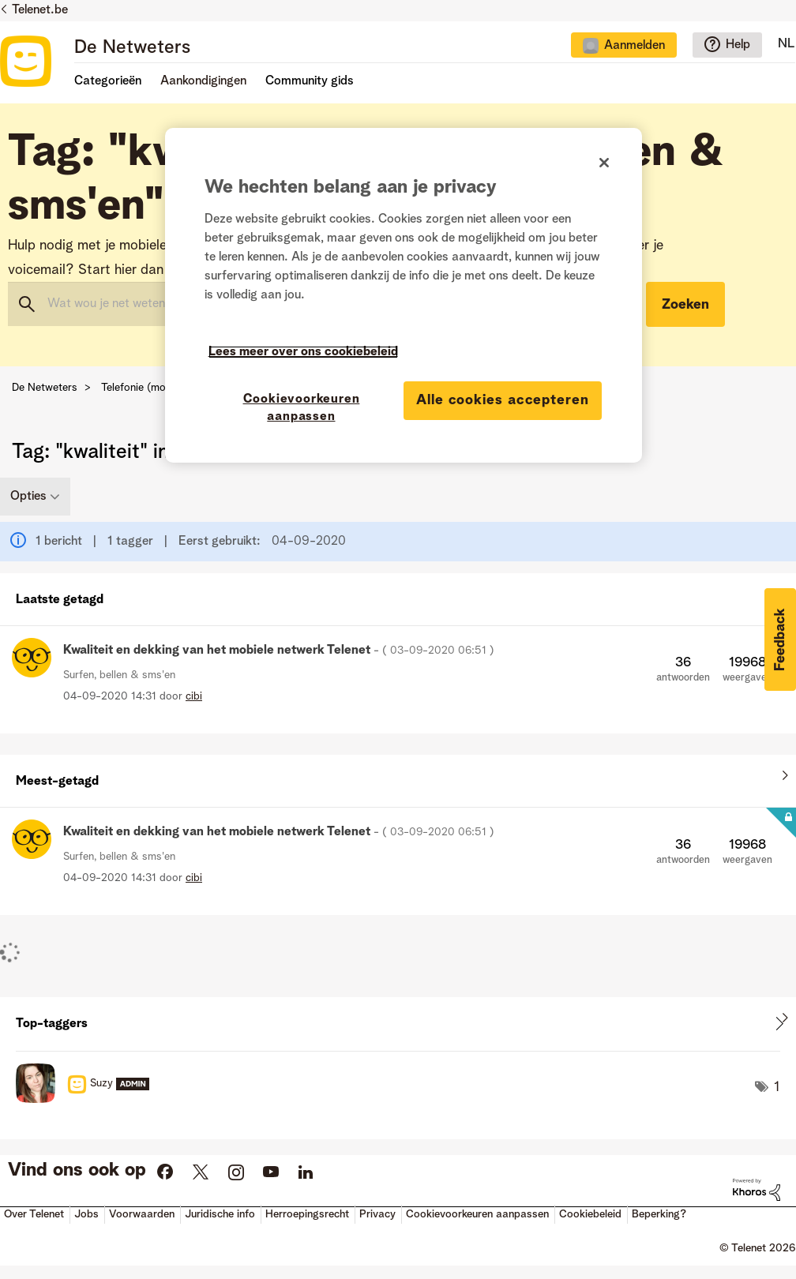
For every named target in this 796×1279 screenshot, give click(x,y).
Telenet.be (40, 10)
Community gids (309, 81)
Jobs (86, 1214)
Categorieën (107, 81)
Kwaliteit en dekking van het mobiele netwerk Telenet (278, 650)
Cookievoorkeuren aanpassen (477, 1214)
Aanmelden (634, 45)
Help (738, 45)
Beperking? (659, 1214)
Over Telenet (34, 1214)
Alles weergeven (398, 596)
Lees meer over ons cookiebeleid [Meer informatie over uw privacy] (303, 352)
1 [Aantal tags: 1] (777, 1087)
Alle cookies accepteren (502, 400)
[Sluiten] (604, 162)
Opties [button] (28, 496)
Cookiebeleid (590, 1214)
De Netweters (132, 48)
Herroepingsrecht (307, 1214)
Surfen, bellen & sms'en (119, 675)
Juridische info (220, 1214)
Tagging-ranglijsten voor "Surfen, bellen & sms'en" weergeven (398, 1023)
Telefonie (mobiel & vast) (162, 387)
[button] (780, 639)
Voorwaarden (142, 1214)
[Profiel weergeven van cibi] (194, 696)
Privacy (377, 1214)
